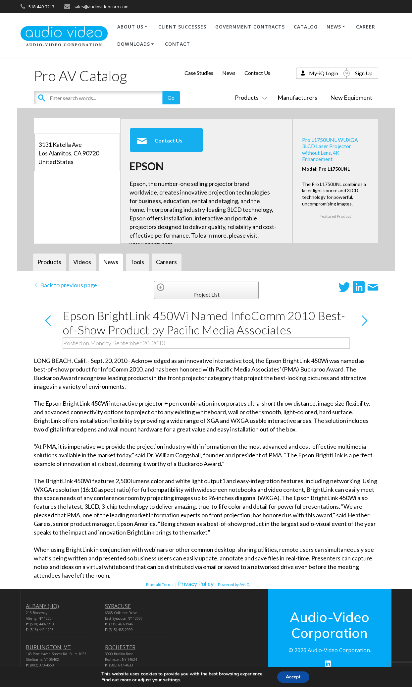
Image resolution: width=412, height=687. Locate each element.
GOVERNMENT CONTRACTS (250, 27)
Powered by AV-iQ (234, 584)
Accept (293, 676)
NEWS (334, 27)
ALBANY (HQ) (42, 606)
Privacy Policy (196, 583)
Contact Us (257, 73)
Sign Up (364, 73)
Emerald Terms (160, 584)
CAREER (365, 27)
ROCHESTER (120, 647)
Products (250, 97)
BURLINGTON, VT (48, 647)
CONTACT (177, 44)
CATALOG (306, 27)
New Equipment (351, 97)
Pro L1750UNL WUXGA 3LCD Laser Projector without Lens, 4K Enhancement (330, 149)
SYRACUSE (118, 606)
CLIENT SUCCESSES (182, 27)
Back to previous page (65, 285)
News (228, 73)
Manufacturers (297, 97)
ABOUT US (130, 27)
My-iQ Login (323, 73)
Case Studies (198, 73)
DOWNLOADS (133, 44)
